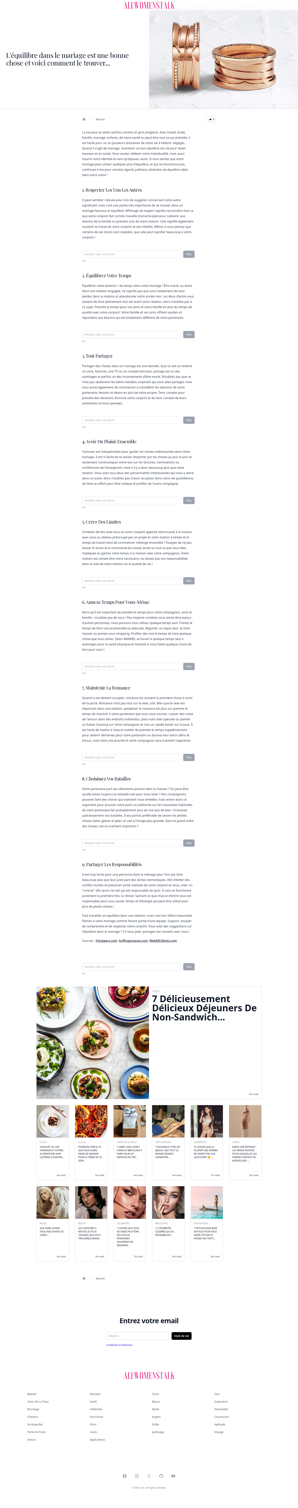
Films (93, 1424)
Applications (97, 1439)
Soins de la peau (38, 1401)
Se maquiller (35, 1424)
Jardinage (158, 1432)
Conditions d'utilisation (119, 1345)
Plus (189, 254)
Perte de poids (36, 1432)
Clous (155, 1394)
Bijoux (156, 1401)
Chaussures (221, 1417)
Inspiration (221, 1401)
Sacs (217, 1394)
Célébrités (96, 1409)
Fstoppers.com (106, 941)
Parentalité (221, 1409)
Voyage (219, 1432)
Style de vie (181, 1336)
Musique (95, 1394)
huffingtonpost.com (133, 941)
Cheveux (32, 1417)
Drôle (155, 1424)
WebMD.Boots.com (163, 941)
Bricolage (33, 1409)
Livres (93, 1432)
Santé (93, 1401)
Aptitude (219, 1424)
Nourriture (96, 1417)
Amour (31, 1439)
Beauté (100, 119)
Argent (156, 1417)
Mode (155, 1409)
